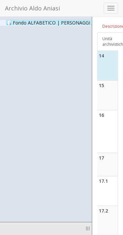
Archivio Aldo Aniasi (32, 8)
